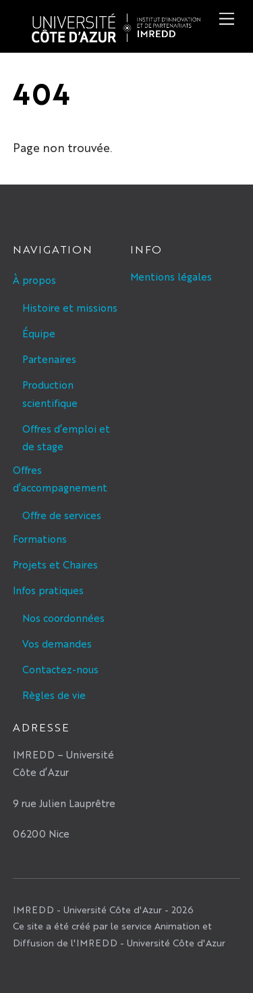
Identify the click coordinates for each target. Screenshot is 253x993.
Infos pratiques (48, 589)
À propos (34, 279)
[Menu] (226, 18)
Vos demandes (57, 643)
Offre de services (61, 514)
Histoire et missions (69, 307)
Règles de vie (54, 694)
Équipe (38, 332)
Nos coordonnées (63, 617)
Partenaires (49, 358)
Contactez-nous (60, 668)
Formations (40, 538)
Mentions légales (171, 276)
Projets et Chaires (55, 564)
